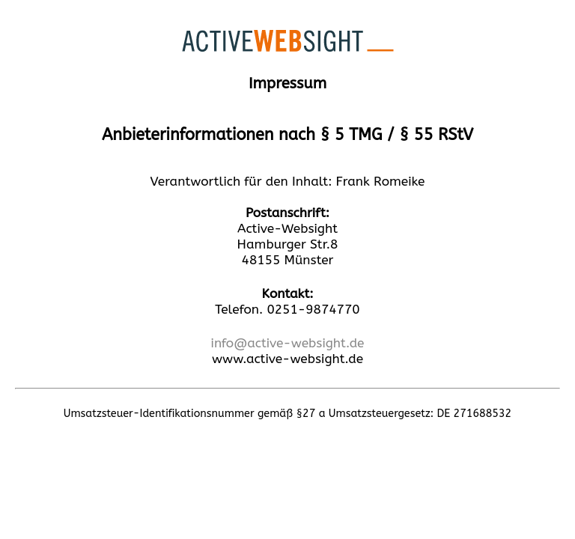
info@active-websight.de (288, 343)
